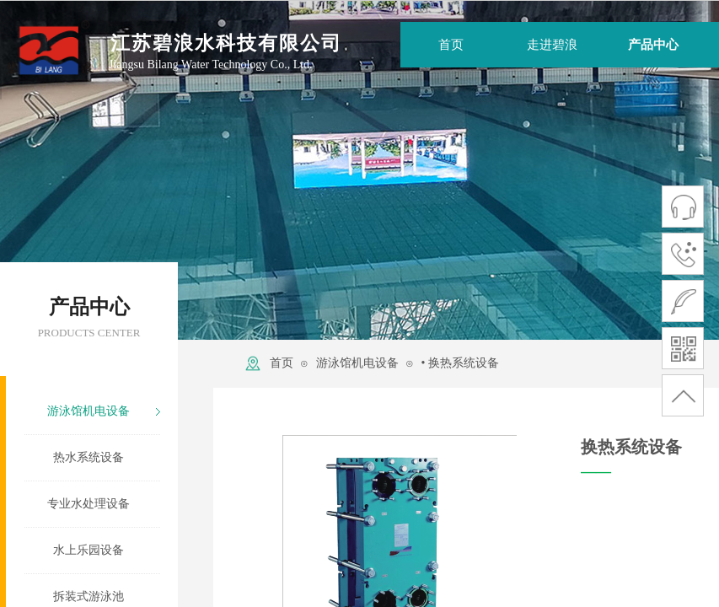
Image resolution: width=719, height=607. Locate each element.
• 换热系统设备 (459, 363)
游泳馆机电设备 (357, 363)
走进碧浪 (552, 44)
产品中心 (653, 44)
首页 (281, 363)
